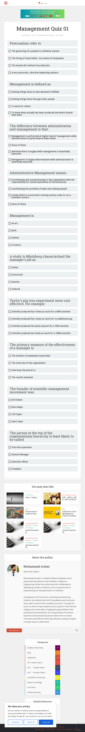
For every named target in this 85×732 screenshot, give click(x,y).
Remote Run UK (58, 727)
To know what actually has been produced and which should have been (41, 114)
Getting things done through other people (33, 99)
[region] (30, 714)
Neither (15, 238)
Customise (15, 722)
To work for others (21, 106)
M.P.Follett (16, 400)
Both (13, 230)
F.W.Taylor (16, 414)
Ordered (15, 289)
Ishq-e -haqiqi (31, 497)
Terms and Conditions (64, 729)
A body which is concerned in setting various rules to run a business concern (41, 196)
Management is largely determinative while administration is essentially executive (42, 160)
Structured (17, 275)
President (16, 469)
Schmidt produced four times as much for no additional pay (41, 319)
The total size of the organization (28, 363)
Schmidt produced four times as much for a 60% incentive (40, 311)
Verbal (14, 267)
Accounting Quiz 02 (69, 531)
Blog (26, 509)
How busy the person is (23, 370)
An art (14, 223)
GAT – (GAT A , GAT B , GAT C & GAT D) (69, 498)
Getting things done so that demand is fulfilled (35, 92)
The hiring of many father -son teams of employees (37, 58)
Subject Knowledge (31, 526)
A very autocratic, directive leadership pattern (34, 73)
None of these (18, 145)
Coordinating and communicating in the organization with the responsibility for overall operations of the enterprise (42, 181)
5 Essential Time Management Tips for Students (69, 513)
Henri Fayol (17, 421)
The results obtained (22, 377)
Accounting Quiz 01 (32, 531)
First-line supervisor (21, 447)
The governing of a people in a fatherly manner (35, 51)
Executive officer (19, 462)
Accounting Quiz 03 (32, 546)
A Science (16, 245)
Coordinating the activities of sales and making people (39, 189)
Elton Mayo (17, 407)
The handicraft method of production (30, 65)
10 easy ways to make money (31, 512)
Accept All (46, 722)
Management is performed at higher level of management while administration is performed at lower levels (43, 137)
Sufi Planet (29, 495)
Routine (15, 282)
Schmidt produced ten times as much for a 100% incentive (40, 333)
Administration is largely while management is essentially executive (40, 152)
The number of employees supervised (30, 356)
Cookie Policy (50, 729)
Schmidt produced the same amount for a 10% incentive (39, 326)
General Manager (20, 454)
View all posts (14, 630)
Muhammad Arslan (47, 35)
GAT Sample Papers (69, 495)
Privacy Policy (40, 729)
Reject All (30, 722)
